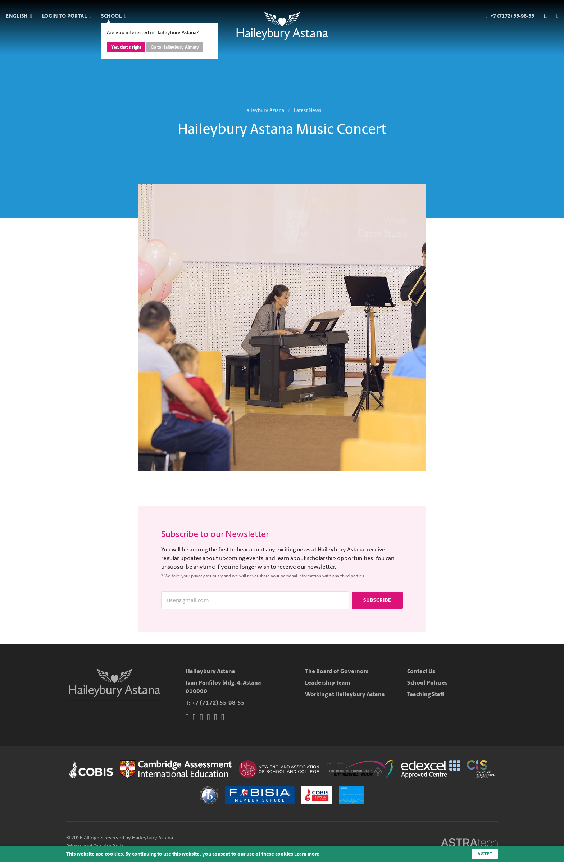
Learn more (307, 854)
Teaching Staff (425, 694)
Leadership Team (327, 682)
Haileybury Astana (263, 110)
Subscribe (377, 600)
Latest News (307, 110)
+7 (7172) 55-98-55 (218, 702)
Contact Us (421, 671)
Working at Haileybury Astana (345, 694)
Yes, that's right (126, 47)
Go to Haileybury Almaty (175, 47)
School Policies (427, 682)
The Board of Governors (336, 671)
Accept (484, 853)
